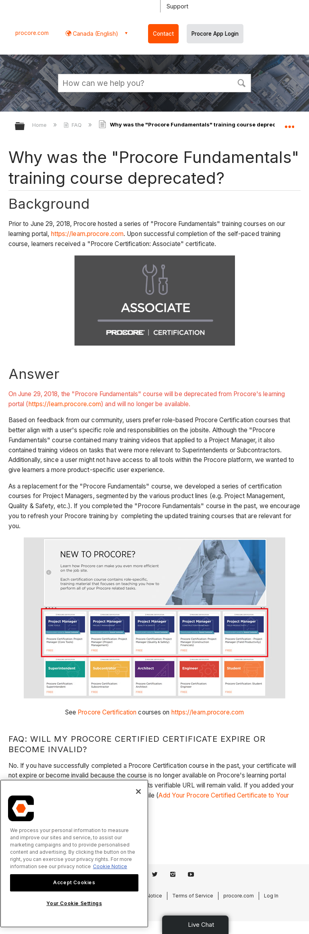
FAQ (73, 125)
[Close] (138, 791)
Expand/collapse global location (289, 123)
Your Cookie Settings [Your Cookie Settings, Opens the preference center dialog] (74, 903)
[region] (74, 853)
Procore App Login (215, 34)
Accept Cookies (74, 882)
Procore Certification (107, 712)
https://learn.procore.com (87, 234)
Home (40, 125)
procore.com (32, 33)
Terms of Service (192, 896)
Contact (163, 34)
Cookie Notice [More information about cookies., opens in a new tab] (110, 866)
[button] (241, 82)
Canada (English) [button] (94, 33)
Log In (271, 896)
